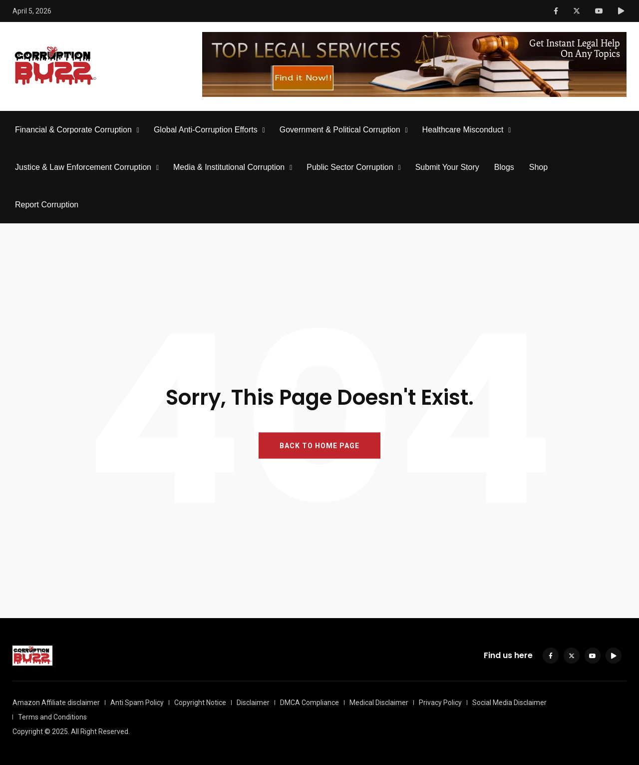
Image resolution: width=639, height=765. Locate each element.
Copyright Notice (200, 703)
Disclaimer (253, 703)
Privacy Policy (440, 703)
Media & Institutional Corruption (229, 167)
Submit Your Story (447, 167)
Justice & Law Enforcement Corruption (83, 167)
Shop (538, 167)
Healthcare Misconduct (463, 129)
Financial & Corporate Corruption (73, 129)
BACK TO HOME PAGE (319, 446)
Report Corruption (46, 204)
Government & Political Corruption (340, 129)
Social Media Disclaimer (509, 703)
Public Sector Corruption (350, 167)
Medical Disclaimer (378, 703)
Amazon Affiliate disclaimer (56, 703)
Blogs (504, 167)
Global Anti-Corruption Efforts (206, 129)
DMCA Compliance (309, 703)
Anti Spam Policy (137, 703)
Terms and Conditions (52, 717)
